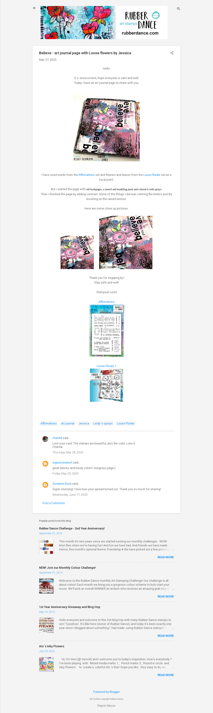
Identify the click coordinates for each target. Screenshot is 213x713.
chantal (57, 438)
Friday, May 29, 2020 (65, 473)
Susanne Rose (62, 483)
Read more (166, 557)
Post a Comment (53, 503)
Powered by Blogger (106, 692)
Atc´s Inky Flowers (51, 646)
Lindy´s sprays (103, 423)
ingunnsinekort (62, 462)
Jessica (84, 423)
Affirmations (87, 175)
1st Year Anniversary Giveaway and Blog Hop (69, 607)
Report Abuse (106, 705)
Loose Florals (125, 423)
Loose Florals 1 (106, 366)
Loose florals (151, 175)
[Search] (179, 9)
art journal (67, 423)
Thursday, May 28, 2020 (67, 452)
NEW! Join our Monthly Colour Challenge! (67, 567)
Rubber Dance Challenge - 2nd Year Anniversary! (72, 528)
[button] (172, 53)
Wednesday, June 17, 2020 (70, 494)
